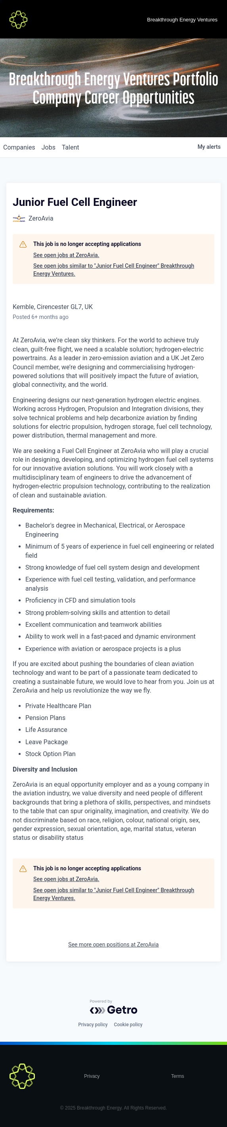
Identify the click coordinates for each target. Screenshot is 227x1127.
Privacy (91, 1076)
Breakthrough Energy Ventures (182, 20)
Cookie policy (128, 1024)
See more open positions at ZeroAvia (113, 944)
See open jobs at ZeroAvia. (66, 255)
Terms (177, 1076)
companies (19, 147)
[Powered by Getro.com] (113, 1007)
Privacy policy (92, 1024)
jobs (48, 147)
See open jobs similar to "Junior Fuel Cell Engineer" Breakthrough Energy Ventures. (113, 270)
